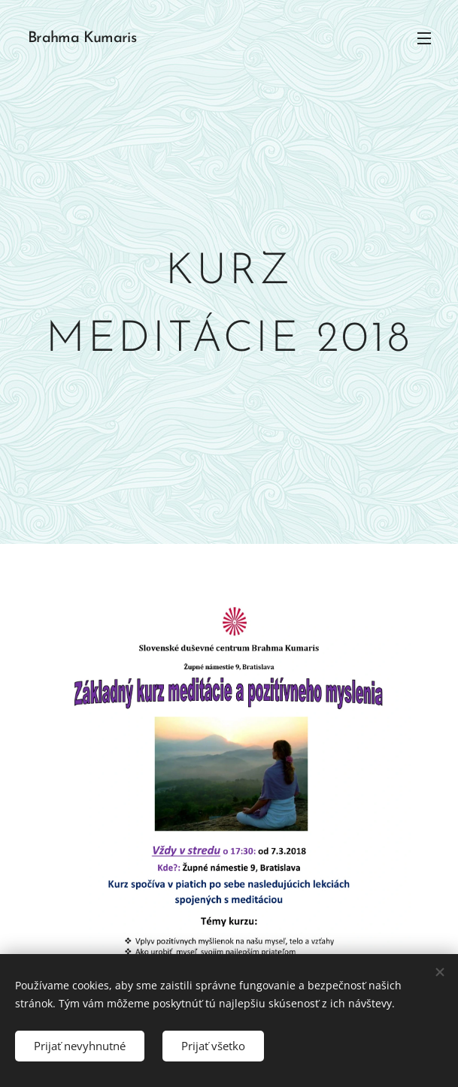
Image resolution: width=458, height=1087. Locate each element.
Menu (424, 38)
